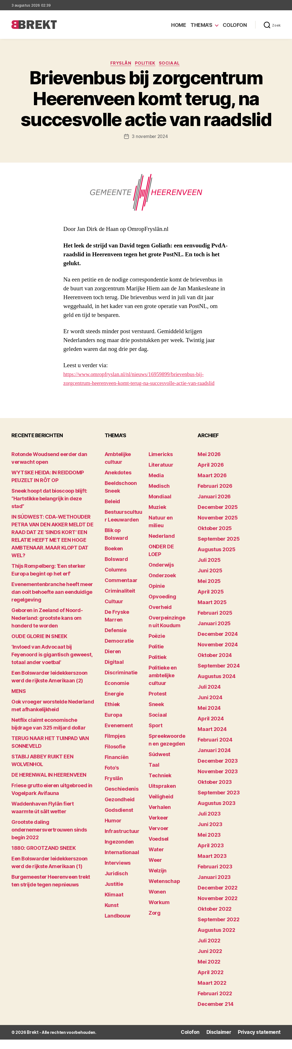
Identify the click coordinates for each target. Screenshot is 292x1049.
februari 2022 (215, 1003)
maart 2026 (212, 485)
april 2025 (211, 602)
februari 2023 (215, 877)
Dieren (113, 661)
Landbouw (117, 926)
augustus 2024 (217, 686)
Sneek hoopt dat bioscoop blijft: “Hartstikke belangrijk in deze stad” (49, 508)
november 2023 (218, 781)
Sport (156, 735)
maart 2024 (212, 739)
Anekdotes (118, 482)
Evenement (119, 735)
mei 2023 (209, 845)
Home (178, 25)
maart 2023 (212, 866)
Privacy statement (262, 1042)
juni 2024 (210, 707)
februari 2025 (215, 623)
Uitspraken (162, 796)
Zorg (155, 923)
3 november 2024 (150, 137)
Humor (113, 831)
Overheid (160, 617)
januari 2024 (214, 760)
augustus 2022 (216, 940)
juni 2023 (210, 834)
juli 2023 (209, 824)
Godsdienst (119, 820)
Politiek (146, 64)
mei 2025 (209, 591)
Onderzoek (162, 585)
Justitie (114, 894)
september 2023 (219, 803)
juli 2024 (209, 697)
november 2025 (218, 528)
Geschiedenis (122, 799)
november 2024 (218, 655)
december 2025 (218, 517)
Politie (156, 657)
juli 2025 (209, 570)
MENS (18, 701)
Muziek (157, 517)
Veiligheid (161, 807)
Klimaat (114, 905)
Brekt (32, 1042)
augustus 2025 (217, 559)
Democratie (119, 651)
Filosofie (115, 757)
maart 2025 (212, 612)
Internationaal (122, 862)
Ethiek (112, 714)
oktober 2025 (215, 538)
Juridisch (116, 883)
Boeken (114, 559)
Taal (154, 775)
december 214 (216, 1014)
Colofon (235, 25)
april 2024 (211, 729)
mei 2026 (209, 464)
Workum (159, 912)
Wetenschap (164, 891)
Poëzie (157, 646)
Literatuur (161, 475)
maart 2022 (212, 993)
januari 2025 (214, 633)
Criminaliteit (120, 601)
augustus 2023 (217, 813)
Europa (113, 725)
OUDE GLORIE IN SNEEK (39, 646)
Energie (114, 704)
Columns (116, 580)
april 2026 (211, 475)
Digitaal (114, 672)
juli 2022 (209, 951)
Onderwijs (161, 575)
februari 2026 (215, 496)
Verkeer (158, 828)
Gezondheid (120, 809)
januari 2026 (214, 506)
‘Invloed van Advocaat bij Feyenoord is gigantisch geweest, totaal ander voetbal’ (51, 664)
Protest (158, 704)
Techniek (160, 785)
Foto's (112, 778)
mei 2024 (209, 718)
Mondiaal (160, 506)
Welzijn (158, 881)
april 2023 (211, 855)
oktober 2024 (215, 665)
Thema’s (201, 25)
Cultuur (114, 611)
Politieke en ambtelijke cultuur (163, 685)
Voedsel (159, 849)
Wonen (157, 902)
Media (156, 485)
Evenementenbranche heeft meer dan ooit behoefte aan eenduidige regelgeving (52, 602)
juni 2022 (210, 961)
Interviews (118, 873)
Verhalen (160, 817)
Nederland (162, 546)
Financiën (117, 767)
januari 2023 (214, 887)
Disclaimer (226, 1042)
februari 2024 (215, 750)
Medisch (159, 496)
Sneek (156, 714)
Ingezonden (119, 852)
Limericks (161, 464)
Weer (155, 870)
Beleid (112, 511)
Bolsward (116, 569)
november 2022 (218, 908)
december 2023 (218, 771)
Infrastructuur (122, 841)
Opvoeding (162, 607)
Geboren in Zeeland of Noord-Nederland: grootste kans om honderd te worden (47, 628)
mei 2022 (209, 972)
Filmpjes (115, 746)
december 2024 (218, 644)
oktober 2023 (215, 792)
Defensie (116, 640)
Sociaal (173, 64)
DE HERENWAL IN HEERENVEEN (48, 785)
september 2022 (218, 929)
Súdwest (159, 764)
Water (156, 859)
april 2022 (210, 982)
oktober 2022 (215, 919)
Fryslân (119, 64)
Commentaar (121, 590)
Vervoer (159, 838)
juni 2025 (210, 581)
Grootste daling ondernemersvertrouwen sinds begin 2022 (49, 839)
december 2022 (218, 898)
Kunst (112, 915)
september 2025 (219, 549)
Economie (117, 693)
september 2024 (219, 676)
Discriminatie (121, 683)
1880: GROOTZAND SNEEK (43, 858)
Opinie (157, 596)
